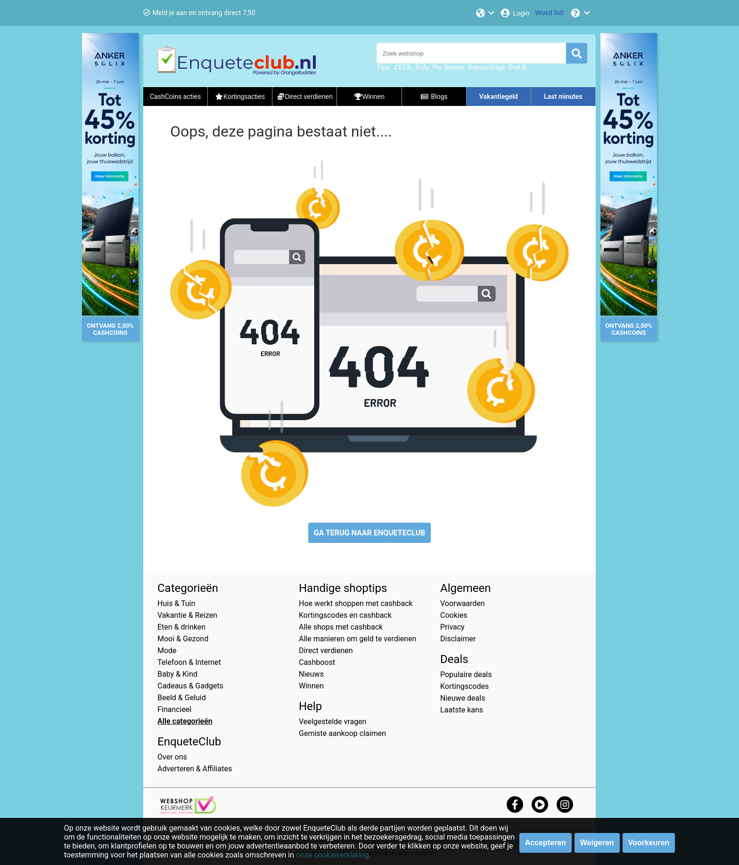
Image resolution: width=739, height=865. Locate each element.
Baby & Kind (177, 674)
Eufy (422, 67)
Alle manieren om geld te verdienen (357, 638)
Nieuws (311, 674)
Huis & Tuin (176, 603)
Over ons (172, 756)
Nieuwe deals (462, 698)
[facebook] (515, 804)
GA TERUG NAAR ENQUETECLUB (370, 532)
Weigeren (597, 843)
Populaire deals (466, 674)
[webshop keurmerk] (188, 811)
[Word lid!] (549, 12)
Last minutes (563, 96)
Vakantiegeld (498, 96)
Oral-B (517, 67)
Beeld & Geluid (181, 697)
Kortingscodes (464, 686)
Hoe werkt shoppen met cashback (356, 603)
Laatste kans (461, 709)
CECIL (403, 67)
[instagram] (564, 804)
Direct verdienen (326, 650)
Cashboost (317, 662)
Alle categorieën (185, 721)
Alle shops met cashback (341, 626)
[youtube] (540, 804)
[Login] (514, 13)
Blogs (434, 96)
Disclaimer (458, 638)
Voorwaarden (462, 603)
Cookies (453, 615)
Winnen (311, 685)
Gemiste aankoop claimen (342, 733)
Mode (167, 650)
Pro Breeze (448, 67)
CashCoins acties (175, 96)
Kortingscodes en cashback (345, 615)
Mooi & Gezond (182, 638)
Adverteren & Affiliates (194, 768)
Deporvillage (486, 67)
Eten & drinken (181, 626)
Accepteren (545, 843)
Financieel (174, 709)
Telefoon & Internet (189, 662)
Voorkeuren (649, 843)
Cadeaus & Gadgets (190, 685)
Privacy (452, 626)
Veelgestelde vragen (332, 721)
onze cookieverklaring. (333, 854)
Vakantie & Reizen (187, 615)
